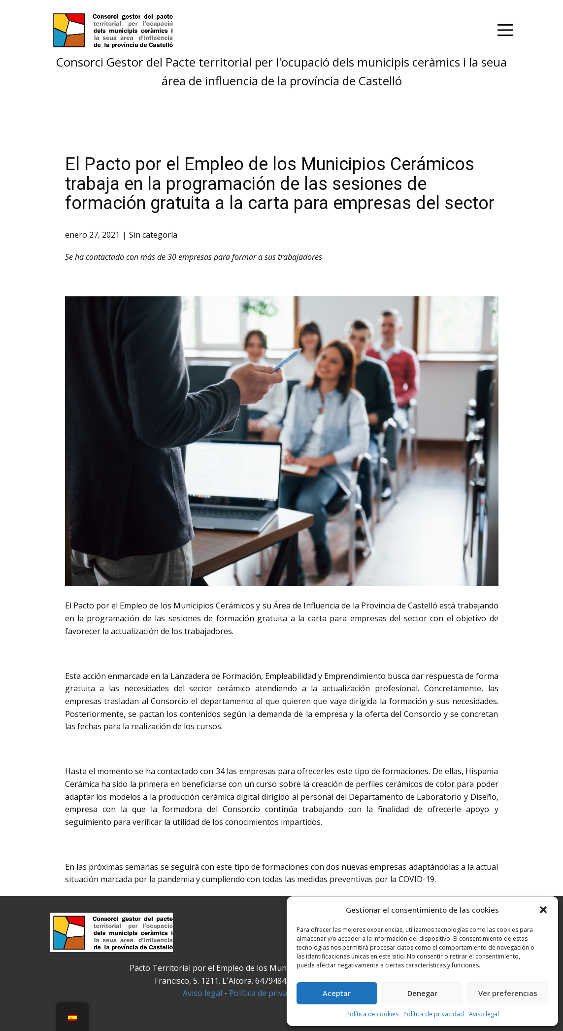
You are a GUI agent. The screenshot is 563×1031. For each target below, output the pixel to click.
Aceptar (337, 993)
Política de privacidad (433, 1014)
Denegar (422, 993)
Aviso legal (484, 1014)
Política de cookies (372, 1014)
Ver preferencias (507, 993)
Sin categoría (153, 234)
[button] (543, 910)
